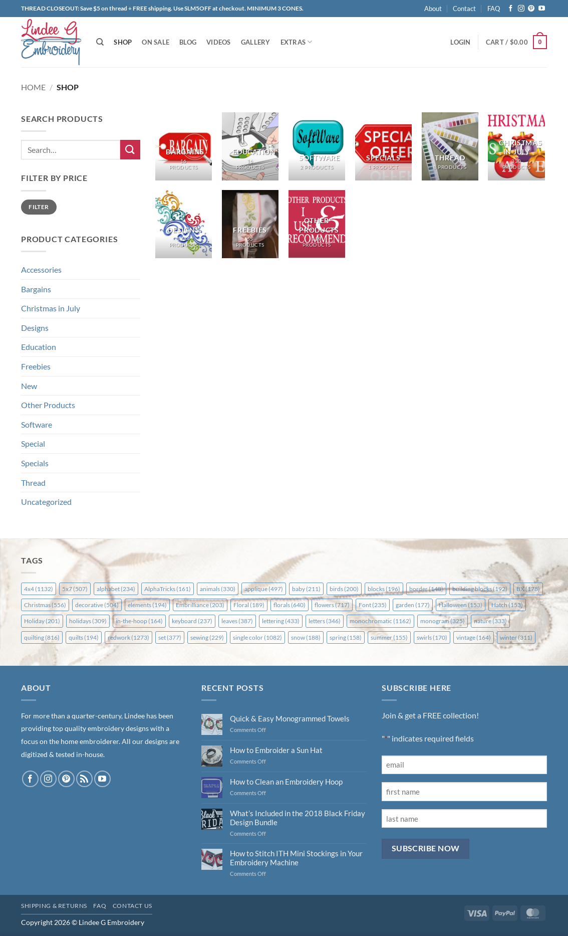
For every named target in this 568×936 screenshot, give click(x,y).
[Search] (100, 42)
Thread (33, 482)
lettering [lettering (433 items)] (281, 621)
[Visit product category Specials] (383, 146)
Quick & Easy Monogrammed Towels (290, 718)
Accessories (41, 269)
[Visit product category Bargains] (183, 146)
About (433, 9)
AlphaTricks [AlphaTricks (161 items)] (167, 589)
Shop (123, 42)
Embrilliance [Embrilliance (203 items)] (200, 605)
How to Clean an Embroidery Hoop (286, 781)
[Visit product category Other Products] (317, 224)
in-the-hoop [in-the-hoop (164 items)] (139, 621)
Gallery (255, 42)
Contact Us (132, 905)
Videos (218, 42)
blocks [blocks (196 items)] (384, 589)
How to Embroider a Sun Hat (276, 750)
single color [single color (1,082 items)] (257, 637)
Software (36, 424)
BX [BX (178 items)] (528, 589)
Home (33, 87)
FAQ (493, 9)
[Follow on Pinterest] (531, 9)
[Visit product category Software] (317, 146)
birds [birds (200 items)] (344, 589)
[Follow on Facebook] (510, 9)
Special (33, 443)
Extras (296, 42)
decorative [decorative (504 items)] (97, 605)
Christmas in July (50, 308)
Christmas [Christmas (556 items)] (45, 605)
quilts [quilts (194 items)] (84, 637)
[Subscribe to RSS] (84, 779)
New (29, 386)
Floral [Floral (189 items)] (248, 605)
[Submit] (130, 149)
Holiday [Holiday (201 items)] (42, 621)
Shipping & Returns (54, 905)
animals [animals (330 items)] (217, 589)
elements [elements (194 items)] (147, 605)
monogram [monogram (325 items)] (442, 621)
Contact (464, 9)
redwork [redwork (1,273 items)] (128, 637)
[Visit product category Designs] (183, 224)
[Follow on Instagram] (521, 9)
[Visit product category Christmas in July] (516, 146)
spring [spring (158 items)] (346, 637)
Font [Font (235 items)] (373, 605)
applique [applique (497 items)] (263, 589)
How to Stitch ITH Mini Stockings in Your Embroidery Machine (296, 858)
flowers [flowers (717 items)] (332, 605)
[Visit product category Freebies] (250, 224)
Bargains (36, 289)
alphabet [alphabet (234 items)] (116, 589)
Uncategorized (46, 501)
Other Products (48, 405)
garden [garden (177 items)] (413, 605)
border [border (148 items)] (426, 589)
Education (38, 346)
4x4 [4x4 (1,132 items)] (38, 589)
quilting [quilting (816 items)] (42, 637)
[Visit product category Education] (250, 146)
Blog (187, 42)
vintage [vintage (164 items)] (473, 637)
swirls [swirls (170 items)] (432, 637)
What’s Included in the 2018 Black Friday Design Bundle (297, 818)
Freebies (36, 366)
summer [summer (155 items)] (389, 637)
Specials (35, 463)
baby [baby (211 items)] (306, 589)
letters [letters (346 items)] (325, 621)
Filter (39, 207)
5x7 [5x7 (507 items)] (75, 589)
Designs (35, 327)
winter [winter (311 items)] (516, 637)
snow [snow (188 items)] (306, 637)
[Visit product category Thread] (450, 146)
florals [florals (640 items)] (289, 605)
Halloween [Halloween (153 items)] (460, 605)
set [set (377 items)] (169, 637)
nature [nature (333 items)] (490, 621)
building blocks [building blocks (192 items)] (479, 589)
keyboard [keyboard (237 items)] (192, 621)
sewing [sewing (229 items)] (207, 637)
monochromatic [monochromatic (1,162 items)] (380, 621)
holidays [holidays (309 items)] (88, 621)
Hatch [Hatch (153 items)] (507, 605)
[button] (460, 42)
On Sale (155, 42)
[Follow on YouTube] (541, 9)
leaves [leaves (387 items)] (237, 621)
